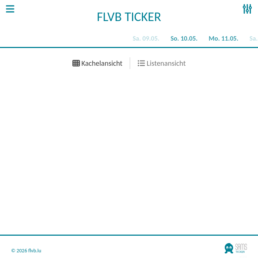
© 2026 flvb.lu (26, 251)
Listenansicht (162, 63)
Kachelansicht (97, 63)
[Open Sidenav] (10, 10)
